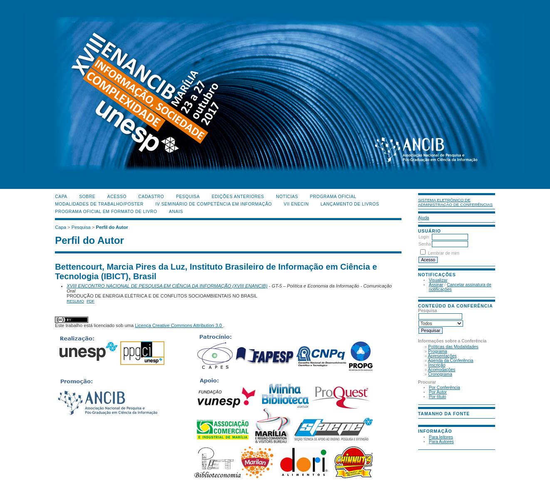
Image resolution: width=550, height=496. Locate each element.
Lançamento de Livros (349, 204)
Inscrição (437, 365)
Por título (437, 396)
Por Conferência (444, 387)
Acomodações (441, 369)
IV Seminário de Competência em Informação (214, 204)
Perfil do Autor (112, 227)
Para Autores (441, 441)
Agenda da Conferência (450, 360)
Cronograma (440, 374)
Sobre (87, 196)
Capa (61, 196)
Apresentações (442, 356)
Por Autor (438, 392)
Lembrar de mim (444, 253)
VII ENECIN (296, 204)
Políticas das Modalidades (453, 347)
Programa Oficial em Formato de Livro (106, 211)
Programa (437, 351)
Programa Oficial (333, 196)
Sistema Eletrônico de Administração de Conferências (455, 202)
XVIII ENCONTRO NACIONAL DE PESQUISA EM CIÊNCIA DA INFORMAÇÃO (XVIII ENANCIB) (167, 285)
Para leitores (441, 437)
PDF (90, 301)
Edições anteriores (238, 196)
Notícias (287, 196)
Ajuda (423, 218)
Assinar (436, 285)
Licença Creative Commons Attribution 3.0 (179, 325)
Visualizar (438, 280)
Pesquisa (188, 196)
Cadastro (151, 196)
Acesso (116, 196)
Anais (176, 211)
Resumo (75, 301)
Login (424, 237)
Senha (425, 244)
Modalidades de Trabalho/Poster (99, 204)
